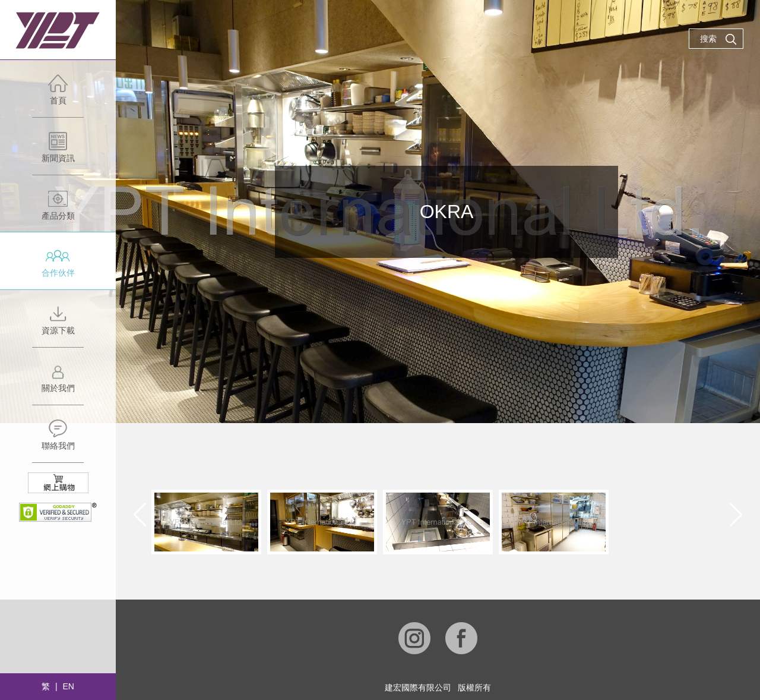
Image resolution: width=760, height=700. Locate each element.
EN (68, 686)
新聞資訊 (58, 153)
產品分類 (58, 210)
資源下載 (58, 325)
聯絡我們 (58, 440)
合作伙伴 (58, 267)
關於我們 (58, 383)
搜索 (718, 39)
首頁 (58, 95)
